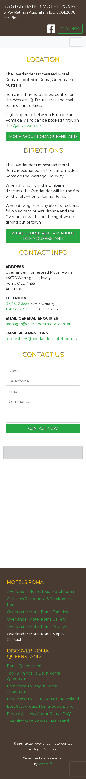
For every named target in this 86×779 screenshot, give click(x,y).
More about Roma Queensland (43, 136)
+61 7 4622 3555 (19, 309)
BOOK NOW (70, 29)
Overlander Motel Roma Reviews (37, 626)
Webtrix (45, 764)
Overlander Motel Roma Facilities (37, 612)
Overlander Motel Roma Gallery (36, 619)
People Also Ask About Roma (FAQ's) (40, 714)
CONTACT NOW (43, 428)
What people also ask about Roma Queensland (43, 236)
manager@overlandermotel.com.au (39, 324)
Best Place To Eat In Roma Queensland (43, 699)
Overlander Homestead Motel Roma (40, 591)
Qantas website (27, 126)
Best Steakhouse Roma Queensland (40, 706)
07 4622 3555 (18, 303)
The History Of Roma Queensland (38, 721)
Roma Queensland (24, 666)
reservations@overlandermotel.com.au (41, 339)
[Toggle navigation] (75, 42)
